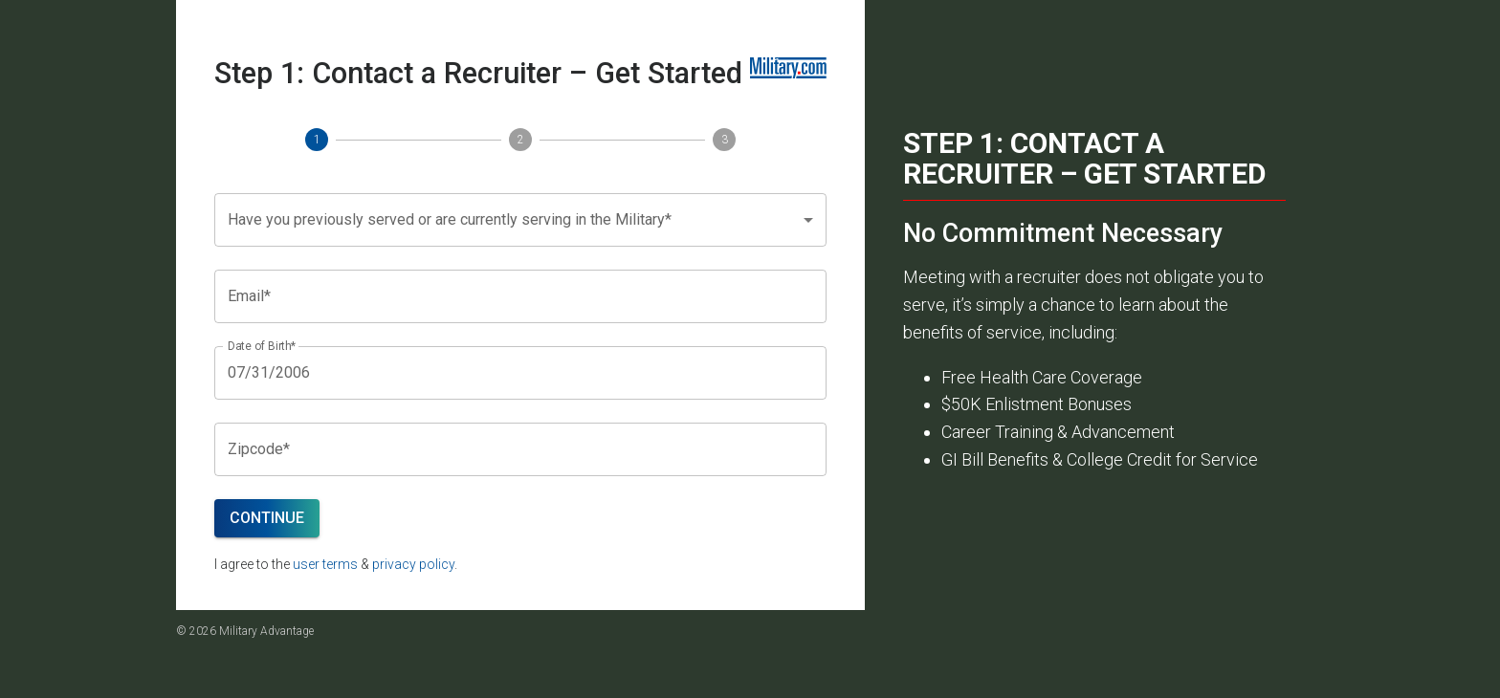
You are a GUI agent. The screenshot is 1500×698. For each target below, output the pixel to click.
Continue (267, 518)
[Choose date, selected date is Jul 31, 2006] (520, 373)
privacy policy (413, 564)
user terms (325, 564)
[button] (520, 220)
